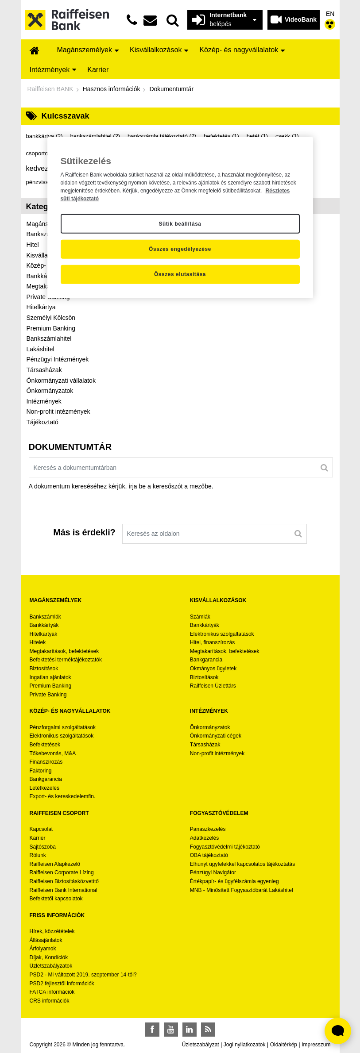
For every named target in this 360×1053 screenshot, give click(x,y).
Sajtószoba (43, 847)
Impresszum (316, 1044)
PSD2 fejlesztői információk (62, 983)
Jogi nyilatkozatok (245, 1044)
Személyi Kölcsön (51, 317)
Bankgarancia (206, 660)
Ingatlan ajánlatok (50, 677)
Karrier (38, 838)
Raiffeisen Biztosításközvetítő (64, 881)
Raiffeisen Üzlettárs (213, 686)
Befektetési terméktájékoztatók (66, 660)
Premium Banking (51, 328)
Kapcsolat (41, 829)
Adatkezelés (204, 838)
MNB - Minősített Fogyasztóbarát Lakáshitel (241, 890)
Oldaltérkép (283, 1044)
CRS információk (50, 1001)
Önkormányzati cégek (215, 736)
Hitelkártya (41, 307)
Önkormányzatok (50, 390)
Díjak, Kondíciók (49, 957)
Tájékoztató (42, 422)
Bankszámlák (45, 617)
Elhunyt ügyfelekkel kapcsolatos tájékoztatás (242, 864)
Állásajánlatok (46, 940)
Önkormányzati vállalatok (61, 380)
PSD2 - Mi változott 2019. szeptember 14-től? (83, 975)
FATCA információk (52, 992)
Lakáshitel (40, 349)
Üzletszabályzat (200, 1044)
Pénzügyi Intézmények (58, 359)
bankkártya (44, 136)
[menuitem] (34, 51)
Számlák (200, 617)
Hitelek (38, 642)
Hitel (33, 244)
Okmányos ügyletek (213, 668)
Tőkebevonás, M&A (53, 753)
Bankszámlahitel (49, 338)
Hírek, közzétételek (52, 931)
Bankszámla (43, 234)
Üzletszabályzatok (51, 966)
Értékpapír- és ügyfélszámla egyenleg (234, 881)
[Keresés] (324, 467)
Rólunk (38, 855)
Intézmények (44, 401)
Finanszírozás (46, 762)
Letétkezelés (44, 788)
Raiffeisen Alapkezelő (55, 864)
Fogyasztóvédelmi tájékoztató (225, 847)
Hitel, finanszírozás (212, 642)
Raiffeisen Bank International (63, 890)
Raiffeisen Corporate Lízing (62, 872)
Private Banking (48, 695)
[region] (180, 217)
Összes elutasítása (180, 274)
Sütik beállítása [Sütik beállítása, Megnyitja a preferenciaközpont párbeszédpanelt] (180, 223)
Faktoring (41, 771)
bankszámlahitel (95, 136)
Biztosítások (44, 668)
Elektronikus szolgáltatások (222, 634)
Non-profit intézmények (58, 411)
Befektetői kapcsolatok (56, 898)
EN (330, 13)
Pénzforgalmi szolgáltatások (63, 727)
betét (257, 136)
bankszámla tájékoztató (162, 136)
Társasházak (44, 369)
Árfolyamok (43, 948)
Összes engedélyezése (180, 249)
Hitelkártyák (44, 634)
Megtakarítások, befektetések (64, 651)
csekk (287, 136)
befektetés (221, 136)
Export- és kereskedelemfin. (63, 796)
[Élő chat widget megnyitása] (338, 1031)
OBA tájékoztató (209, 855)
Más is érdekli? (84, 532)
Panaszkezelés (208, 829)
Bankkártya (42, 276)
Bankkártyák (44, 625)
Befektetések (45, 745)
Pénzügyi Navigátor (213, 872)
